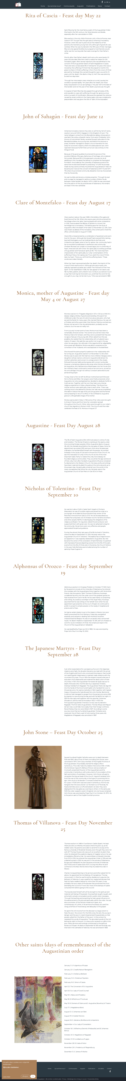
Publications (90, 6)
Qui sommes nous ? (60, 1068)
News (100, 6)
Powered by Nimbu (93, 1079)
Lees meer (6, 1077)
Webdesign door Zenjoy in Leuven (77, 1079)
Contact (107, 6)
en (105, 2)
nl (109, 2)
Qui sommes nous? (54, 6)
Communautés (69, 6)
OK (33, 1076)
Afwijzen (25, 1076)
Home (43, 6)
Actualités (101, 1068)
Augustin (80, 6)
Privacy (64, 1079)
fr (107, 2)
